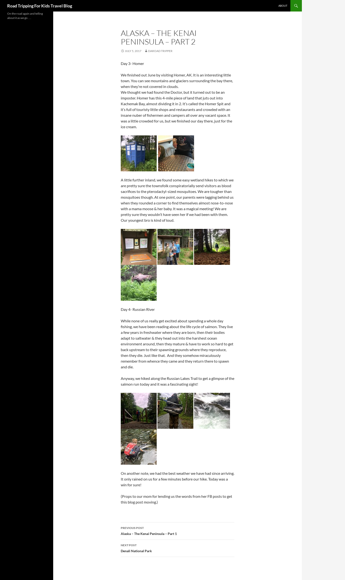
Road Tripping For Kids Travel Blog (39, 5)
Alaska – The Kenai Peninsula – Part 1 (177, 530)
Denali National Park (177, 547)
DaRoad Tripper (160, 51)
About (282, 5)
